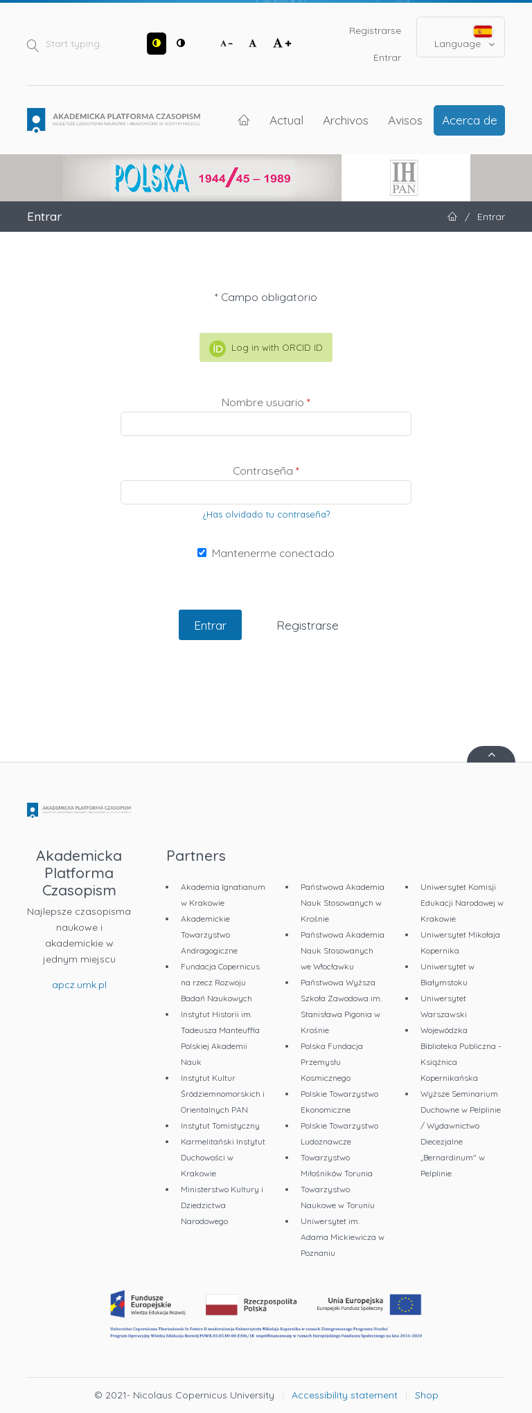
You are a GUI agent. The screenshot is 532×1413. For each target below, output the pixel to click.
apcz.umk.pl (79, 984)
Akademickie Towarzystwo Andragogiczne (209, 934)
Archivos (346, 119)
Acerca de (469, 119)
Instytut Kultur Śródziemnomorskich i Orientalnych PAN (223, 1094)
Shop (426, 1395)
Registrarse (375, 30)
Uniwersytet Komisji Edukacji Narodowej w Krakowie (462, 903)
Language (464, 38)
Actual (286, 119)
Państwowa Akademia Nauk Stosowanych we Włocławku (342, 950)
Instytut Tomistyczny (220, 1125)
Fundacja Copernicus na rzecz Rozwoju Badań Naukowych (220, 982)
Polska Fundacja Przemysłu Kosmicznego (332, 1062)
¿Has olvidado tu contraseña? (266, 514)
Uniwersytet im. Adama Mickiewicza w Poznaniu (342, 1237)
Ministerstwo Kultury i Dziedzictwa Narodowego (222, 1205)
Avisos (405, 119)
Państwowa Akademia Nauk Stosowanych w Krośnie (342, 903)
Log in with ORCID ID (265, 348)
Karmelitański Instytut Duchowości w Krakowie (223, 1157)
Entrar (387, 57)
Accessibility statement (345, 1395)
